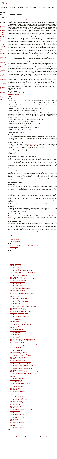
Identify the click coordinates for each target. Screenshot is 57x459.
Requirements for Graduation (47, 215)
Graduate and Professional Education (3, 79)
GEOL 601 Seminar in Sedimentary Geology (19, 414)
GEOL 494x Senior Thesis (15, 332)
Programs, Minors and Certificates (2, 53)
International (51, 7)
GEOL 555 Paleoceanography (16, 380)
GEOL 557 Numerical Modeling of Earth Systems (20, 383)
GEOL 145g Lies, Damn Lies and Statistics (18, 275)
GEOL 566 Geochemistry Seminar (17, 389)
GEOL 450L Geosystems (15, 318)
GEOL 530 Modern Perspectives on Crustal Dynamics (21, 355)
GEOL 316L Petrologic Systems (16, 292)
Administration (3, 32)
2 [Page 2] (12, 429)
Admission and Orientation (3, 35)
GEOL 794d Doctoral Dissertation (17, 425)
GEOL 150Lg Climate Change (16, 277)
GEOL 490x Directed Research (16, 329)
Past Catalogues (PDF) (2, 98)
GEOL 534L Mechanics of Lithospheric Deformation (20, 362)
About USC (2, 30)
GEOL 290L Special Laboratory (16, 287)
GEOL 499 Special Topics (15, 334)
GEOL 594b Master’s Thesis (15, 406)
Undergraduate (20, 7)
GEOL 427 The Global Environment (17, 308)
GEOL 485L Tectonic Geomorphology (17, 327)
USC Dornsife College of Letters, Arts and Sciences (23, 19)
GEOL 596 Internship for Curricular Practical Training (21, 409)
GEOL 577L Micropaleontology (16, 398)
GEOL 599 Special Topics (15, 411)
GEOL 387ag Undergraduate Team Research (19, 298)
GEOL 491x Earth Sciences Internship (18, 331)
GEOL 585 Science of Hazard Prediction (18, 399)
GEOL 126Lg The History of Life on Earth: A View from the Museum (24, 272)
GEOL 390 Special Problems (16, 303)
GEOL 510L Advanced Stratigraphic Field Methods (20, 341)
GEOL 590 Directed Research (16, 401)
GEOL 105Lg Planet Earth (15, 264)
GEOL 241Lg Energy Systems (16, 285)
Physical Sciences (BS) (15, 241)
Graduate (26, 7)
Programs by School (3, 58)
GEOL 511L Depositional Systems (17, 342)
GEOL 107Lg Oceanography (15, 265)
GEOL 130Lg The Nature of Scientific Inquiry (19, 274)
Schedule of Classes (3, 65)
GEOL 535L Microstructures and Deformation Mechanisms (22, 363)
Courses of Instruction (2, 61)
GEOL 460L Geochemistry (15, 319)
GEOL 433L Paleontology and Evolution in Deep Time (21, 311)
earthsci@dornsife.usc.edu (17, 92)
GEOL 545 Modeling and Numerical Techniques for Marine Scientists (24, 371)
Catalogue (12, 7)
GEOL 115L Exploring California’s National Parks (20, 269)
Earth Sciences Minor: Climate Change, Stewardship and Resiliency (24, 245)
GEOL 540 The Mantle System (16, 370)
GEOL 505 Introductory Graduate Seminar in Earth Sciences (22, 339)
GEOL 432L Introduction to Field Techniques (19, 309)
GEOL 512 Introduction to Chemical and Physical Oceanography (23, 344)
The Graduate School (3, 84)
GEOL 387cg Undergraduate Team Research (19, 301)
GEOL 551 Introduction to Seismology (18, 375)
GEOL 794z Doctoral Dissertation (17, 427)
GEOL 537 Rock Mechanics (15, 367)
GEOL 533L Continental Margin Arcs (17, 360)
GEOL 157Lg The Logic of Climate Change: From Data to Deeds (23, 278)
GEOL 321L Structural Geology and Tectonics (19, 295)
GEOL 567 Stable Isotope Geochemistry (18, 391)
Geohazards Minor (14, 248)
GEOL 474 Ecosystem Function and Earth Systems (20, 324)
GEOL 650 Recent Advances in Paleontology (19, 417)
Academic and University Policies (3, 70)
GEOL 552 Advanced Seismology (17, 376)
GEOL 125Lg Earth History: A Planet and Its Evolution (21, 270)
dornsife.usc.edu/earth (13, 94)
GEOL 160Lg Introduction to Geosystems (18, 280)
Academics (13, 3)
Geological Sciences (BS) (15, 239)
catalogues (16, 436)
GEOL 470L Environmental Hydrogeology (18, 323)
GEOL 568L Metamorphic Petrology (17, 393)
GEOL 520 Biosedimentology (16, 350)
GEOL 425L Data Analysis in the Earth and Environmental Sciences (24, 306)
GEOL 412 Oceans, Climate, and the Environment (20, 305)
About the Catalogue (2, 88)
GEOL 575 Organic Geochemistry (17, 396)
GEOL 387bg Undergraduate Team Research (19, 300)
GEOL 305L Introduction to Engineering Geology (20, 288)
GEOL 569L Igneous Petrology (16, 394)
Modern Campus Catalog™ (46, 436)
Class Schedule (33, 7)
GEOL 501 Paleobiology (15, 337)
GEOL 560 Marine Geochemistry (16, 386)
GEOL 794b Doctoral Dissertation (17, 422)
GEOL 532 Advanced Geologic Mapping (18, 358)
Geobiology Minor (14, 247)
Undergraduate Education (3, 74)
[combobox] (3, 16)
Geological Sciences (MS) (15, 253)
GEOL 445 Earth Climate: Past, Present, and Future (20, 316)
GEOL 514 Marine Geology (15, 347)
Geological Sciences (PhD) (15, 257)
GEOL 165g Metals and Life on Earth (17, 282)
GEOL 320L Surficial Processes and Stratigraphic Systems (22, 293)
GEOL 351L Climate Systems (16, 296)
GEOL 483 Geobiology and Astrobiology (18, 326)
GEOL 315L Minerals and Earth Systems (18, 290)
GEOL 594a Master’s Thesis (15, 404)
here (28, 167)
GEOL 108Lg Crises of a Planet (16, 267)
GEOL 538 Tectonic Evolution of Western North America (21, 368)
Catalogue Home (2, 27)
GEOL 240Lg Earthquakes (15, 283)
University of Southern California (4, 3)
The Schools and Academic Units (3, 48)
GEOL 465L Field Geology (15, 321)
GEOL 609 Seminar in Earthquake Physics (18, 416)
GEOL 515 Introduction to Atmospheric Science (20, 349)
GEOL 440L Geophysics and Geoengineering (19, 313)
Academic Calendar (5, 7)
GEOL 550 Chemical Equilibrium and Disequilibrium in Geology (23, 373)
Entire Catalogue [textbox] (3, 15)
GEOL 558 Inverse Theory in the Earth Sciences (20, 385)
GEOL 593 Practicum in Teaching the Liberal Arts (20, 403)
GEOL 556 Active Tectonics (15, 381)
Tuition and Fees (2, 39)
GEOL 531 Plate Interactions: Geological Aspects (20, 357)
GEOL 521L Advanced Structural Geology (18, 352)
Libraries (40, 7)
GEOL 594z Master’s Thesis (15, 407)
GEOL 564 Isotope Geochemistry (17, 388)
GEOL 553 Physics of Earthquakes (17, 378)
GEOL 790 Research (14, 419)
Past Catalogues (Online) (2, 92)
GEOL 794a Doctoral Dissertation (17, 420)
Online (44, 7)
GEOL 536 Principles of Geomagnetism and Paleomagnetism (22, 365)
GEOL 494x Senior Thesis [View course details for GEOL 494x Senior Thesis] (32, 145)
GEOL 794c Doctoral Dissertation (17, 424)
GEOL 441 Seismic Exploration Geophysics (19, 314)
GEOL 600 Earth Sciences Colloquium (18, 412)
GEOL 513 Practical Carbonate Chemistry (18, 345)
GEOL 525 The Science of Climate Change (18, 354)
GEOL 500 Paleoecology (15, 336)
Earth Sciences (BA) (14, 238)
